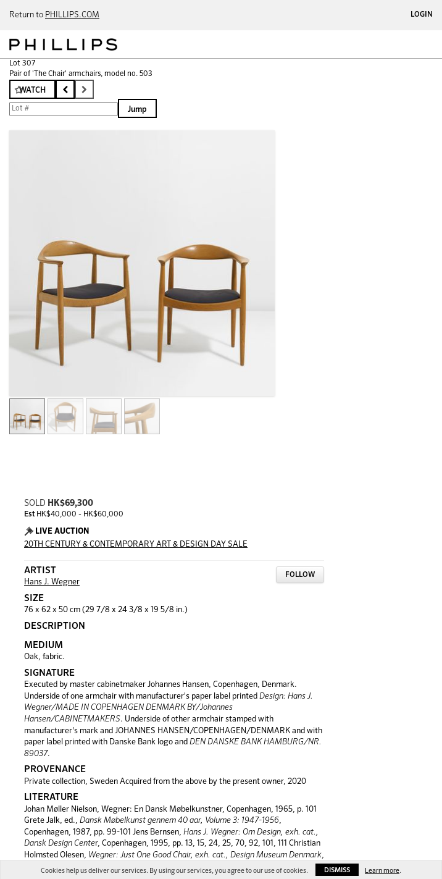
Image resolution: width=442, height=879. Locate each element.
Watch (32, 90)
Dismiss (337, 870)
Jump (137, 110)
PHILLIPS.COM (72, 15)
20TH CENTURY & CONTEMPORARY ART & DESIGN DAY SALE (136, 544)
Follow (300, 575)
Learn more (382, 870)
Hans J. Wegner (52, 582)
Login (422, 15)
